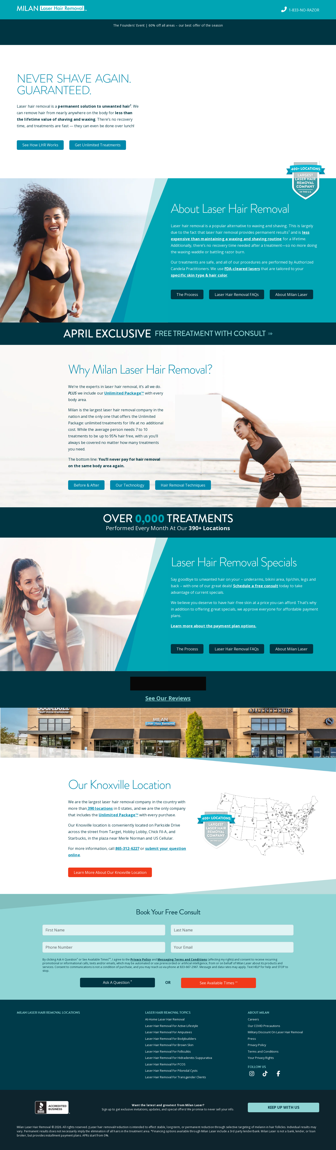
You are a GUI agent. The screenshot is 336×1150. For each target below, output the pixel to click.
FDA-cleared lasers (241, 268)
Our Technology (131, 484)
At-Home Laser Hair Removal (165, 1018)
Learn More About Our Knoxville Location (110, 871)
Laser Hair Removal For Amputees (168, 1031)
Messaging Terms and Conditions (182, 958)
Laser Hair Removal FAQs (237, 294)
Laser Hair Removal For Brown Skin (169, 1043)
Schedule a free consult (255, 585)
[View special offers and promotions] (168, 32)
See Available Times (219, 981)
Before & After (86, 484)
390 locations (99, 807)
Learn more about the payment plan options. (213, 625)
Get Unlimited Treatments (98, 145)
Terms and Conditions (263, 1049)
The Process (187, 294)
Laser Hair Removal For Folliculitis (168, 1049)
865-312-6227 (127, 847)
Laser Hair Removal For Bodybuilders (170, 1037)
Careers (253, 1018)
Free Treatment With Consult (214, 333)
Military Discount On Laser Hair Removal (275, 1031)
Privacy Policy (140, 958)
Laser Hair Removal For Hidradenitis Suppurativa (178, 1056)
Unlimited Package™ (124, 392)
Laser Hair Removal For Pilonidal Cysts (171, 1068)
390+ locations (209, 527)
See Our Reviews (168, 697)
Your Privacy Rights (261, 1056)
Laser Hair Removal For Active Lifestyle (171, 1024)
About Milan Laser (293, 294)
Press (252, 1037)
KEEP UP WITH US (283, 1105)
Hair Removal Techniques (184, 484)
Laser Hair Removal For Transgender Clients (175, 1075)
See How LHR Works (40, 145)
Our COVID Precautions (264, 1024)
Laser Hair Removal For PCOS (165, 1062)
